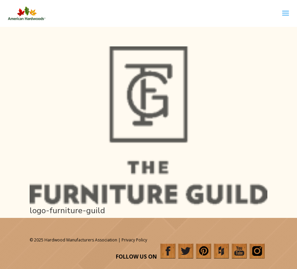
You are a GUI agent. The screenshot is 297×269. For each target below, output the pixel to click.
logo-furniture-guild (67, 210)
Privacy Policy (134, 240)
